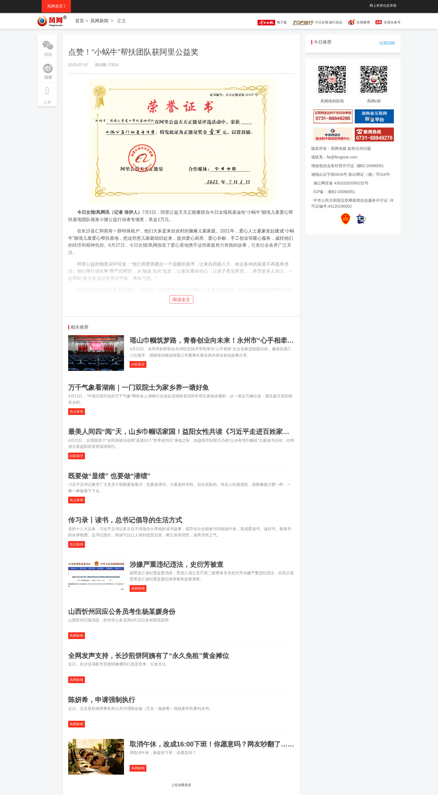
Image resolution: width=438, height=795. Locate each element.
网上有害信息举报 (383, 6)
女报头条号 (392, 22)
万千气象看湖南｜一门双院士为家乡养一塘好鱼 (138, 387)
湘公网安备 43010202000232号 (340, 183)
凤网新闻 (99, 20)
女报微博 (363, 22)
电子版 (269, 22)
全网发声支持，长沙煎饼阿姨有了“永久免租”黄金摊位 (148, 655)
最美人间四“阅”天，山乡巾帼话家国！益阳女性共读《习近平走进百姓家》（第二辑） (195, 431)
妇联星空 (138, 364)
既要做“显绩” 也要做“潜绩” (109, 476)
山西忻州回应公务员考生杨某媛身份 (121, 611)
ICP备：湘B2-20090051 (334, 191)
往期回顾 (387, 43)
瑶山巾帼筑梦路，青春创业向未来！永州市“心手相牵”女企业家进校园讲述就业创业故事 (260, 340)
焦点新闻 (76, 412)
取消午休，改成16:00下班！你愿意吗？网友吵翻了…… (212, 744)
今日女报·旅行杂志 (317, 22)
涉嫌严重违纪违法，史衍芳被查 (176, 564)
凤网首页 (56, 6)
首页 (79, 20)
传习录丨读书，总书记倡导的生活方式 (125, 520)
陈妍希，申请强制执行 (101, 699)
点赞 (47, 93)
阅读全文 (181, 299)
